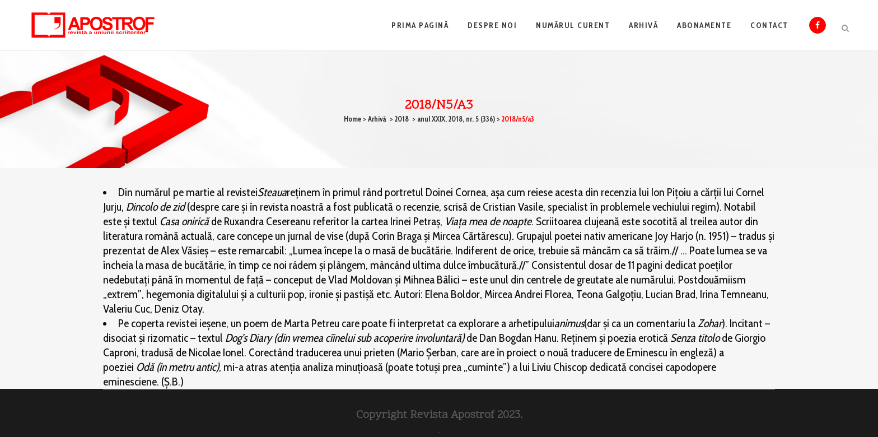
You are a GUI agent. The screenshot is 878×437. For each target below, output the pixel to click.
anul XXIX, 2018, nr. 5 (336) (456, 118)
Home (352, 118)
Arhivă (377, 118)
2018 (402, 118)
